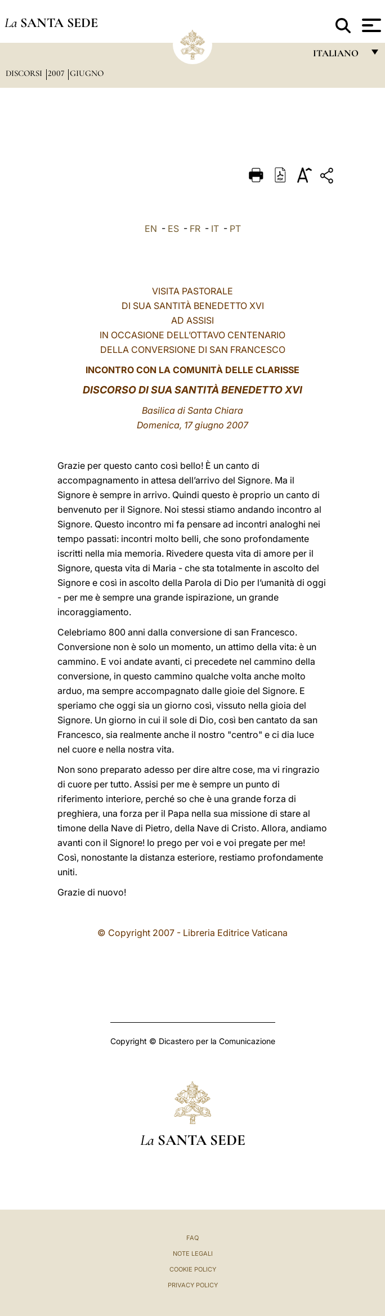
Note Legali (193, 1253)
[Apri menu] (370, 25)
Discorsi (25, 73)
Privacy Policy (193, 1285)
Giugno (87, 73)
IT (215, 228)
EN (151, 228)
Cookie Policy (192, 1269)
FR (195, 228)
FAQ (192, 1238)
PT (235, 228)
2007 (57, 73)
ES (173, 228)
